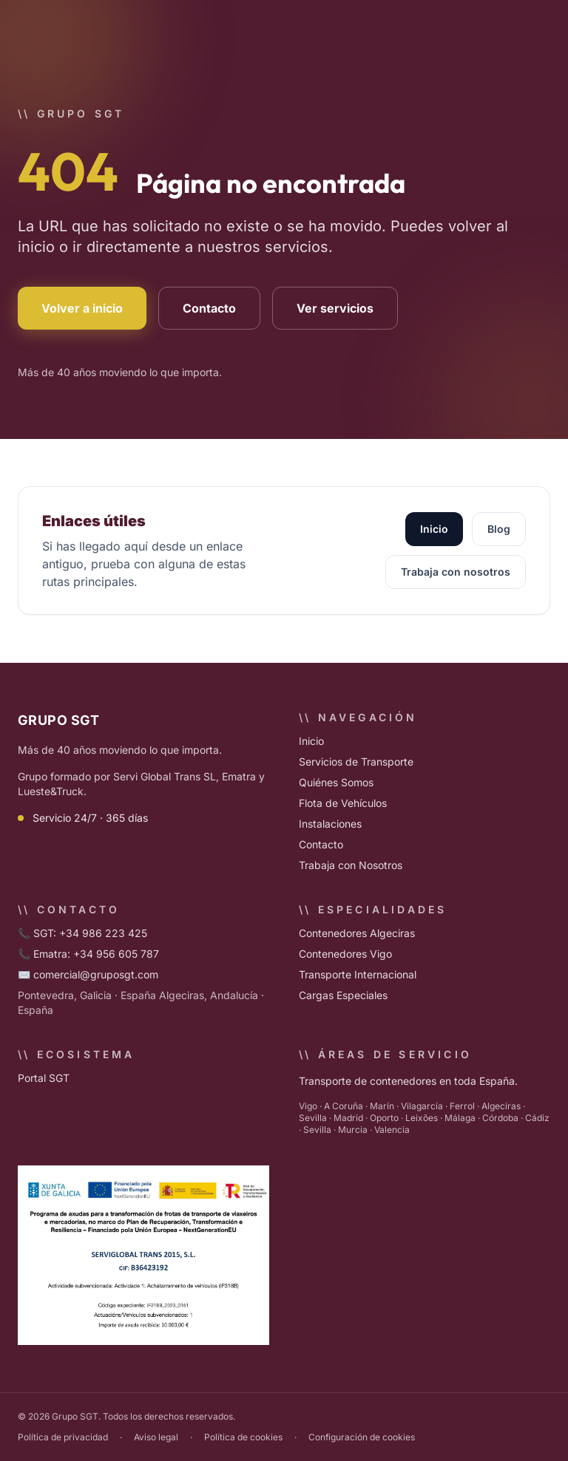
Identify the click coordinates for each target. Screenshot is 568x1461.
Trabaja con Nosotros (350, 865)
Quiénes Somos (336, 782)
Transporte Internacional (357, 974)
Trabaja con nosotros (455, 571)
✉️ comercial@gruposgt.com (88, 974)
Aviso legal (156, 1437)
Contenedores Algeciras (357, 933)
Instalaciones (330, 823)
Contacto (209, 308)
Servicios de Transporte (356, 761)
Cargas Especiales (343, 995)
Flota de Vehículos (343, 803)
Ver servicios (335, 308)
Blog (498, 528)
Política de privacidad (63, 1437)
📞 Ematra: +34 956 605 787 (88, 953)
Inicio (434, 528)
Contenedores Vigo (345, 953)
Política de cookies (243, 1437)
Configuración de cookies (361, 1437)
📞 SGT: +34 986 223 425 (82, 933)
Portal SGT (44, 1078)
